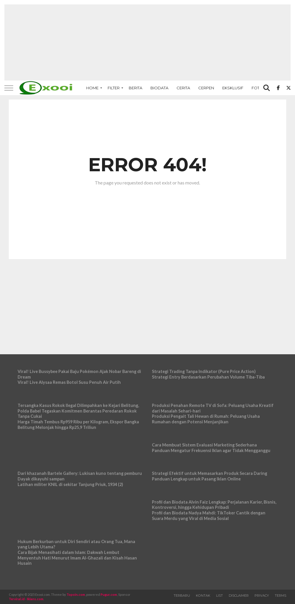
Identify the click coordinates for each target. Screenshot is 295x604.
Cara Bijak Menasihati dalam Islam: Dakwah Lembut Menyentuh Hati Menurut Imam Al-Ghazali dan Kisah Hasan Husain (77, 558)
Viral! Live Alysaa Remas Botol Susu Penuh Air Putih (69, 382)
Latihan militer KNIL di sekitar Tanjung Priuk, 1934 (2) (70, 484)
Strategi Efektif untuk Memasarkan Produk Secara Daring (209, 473)
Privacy (262, 595)
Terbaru (182, 595)
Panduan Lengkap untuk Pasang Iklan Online (196, 478)
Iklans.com (35, 599)
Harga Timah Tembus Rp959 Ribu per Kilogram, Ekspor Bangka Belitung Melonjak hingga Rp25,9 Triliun (78, 424)
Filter (114, 87)
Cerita (183, 87)
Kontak (203, 595)
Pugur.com (109, 594)
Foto (257, 87)
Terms (280, 595)
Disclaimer (239, 595)
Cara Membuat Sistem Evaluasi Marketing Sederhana (204, 444)
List (219, 595)
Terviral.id (17, 599)
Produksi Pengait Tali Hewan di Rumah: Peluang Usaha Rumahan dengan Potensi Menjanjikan (206, 419)
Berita (135, 87)
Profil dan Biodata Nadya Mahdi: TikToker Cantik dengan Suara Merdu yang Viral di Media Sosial (208, 515)
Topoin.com (76, 594)
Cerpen (206, 87)
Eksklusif (232, 87)
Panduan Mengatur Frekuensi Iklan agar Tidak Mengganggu (211, 450)
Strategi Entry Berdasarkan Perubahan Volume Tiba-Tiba (208, 376)
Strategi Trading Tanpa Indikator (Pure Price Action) (204, 371)
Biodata (159, 87)
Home (92, 87)
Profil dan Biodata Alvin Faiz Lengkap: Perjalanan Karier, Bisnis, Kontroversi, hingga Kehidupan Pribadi (214, 504)
